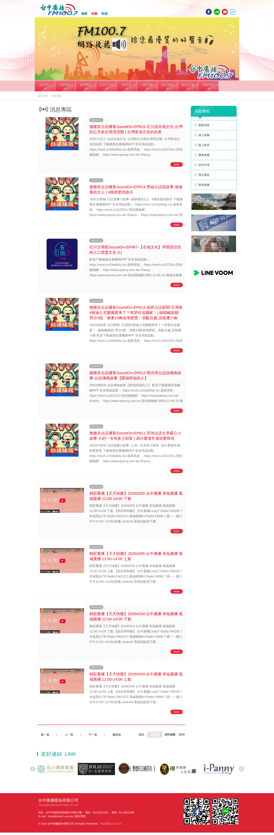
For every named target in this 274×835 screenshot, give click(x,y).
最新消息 (204, 127)
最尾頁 (117, 737)
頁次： (143, 737)
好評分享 (204, 167)
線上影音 (204, 147)
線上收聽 (232, 12)
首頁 (43, 98)
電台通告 (204, 177)
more (176, 167)
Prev (32, 771)
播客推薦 (204, 157)
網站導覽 (80, 818)
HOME (71, 10)
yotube (225, 12)
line (217, 12)
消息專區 (56, 98)
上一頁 (69, 737)
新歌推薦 (204, 187)
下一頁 (93, 737)
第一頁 (45, 737)
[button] (45, 88)
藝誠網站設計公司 (111, 826)
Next (241, 771)
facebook (209, 12)
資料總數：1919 (174, 737)
